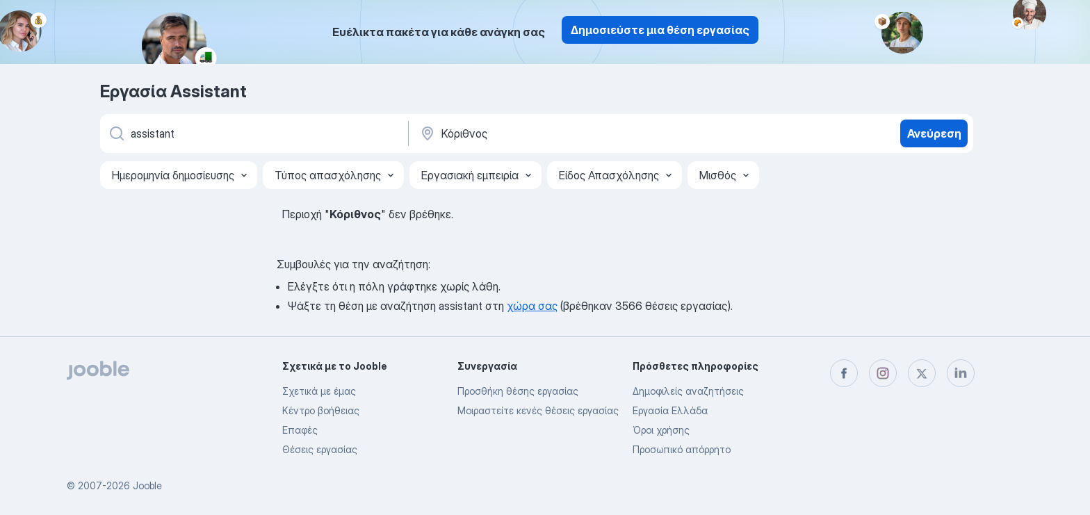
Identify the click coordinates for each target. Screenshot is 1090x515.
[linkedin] (961, 373)
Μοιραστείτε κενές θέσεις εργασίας (538, 410)
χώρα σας (532, 306)
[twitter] (922, 373)
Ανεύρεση (934, 133)
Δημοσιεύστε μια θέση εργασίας (660, 30)
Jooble (147, 485)
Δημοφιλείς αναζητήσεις (688, 391)
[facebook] (844, 373)
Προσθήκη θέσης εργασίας (517, 391)
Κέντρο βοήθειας (320, 410)
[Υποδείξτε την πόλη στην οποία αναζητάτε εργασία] (564, 133)
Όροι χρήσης (661, 430)
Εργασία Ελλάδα (670, 410)
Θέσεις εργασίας (319, 449)
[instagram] (883, 373)
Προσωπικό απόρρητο (682, 449)
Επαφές (300, 430)
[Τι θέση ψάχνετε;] (253, 133)
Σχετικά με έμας (319, 391)
